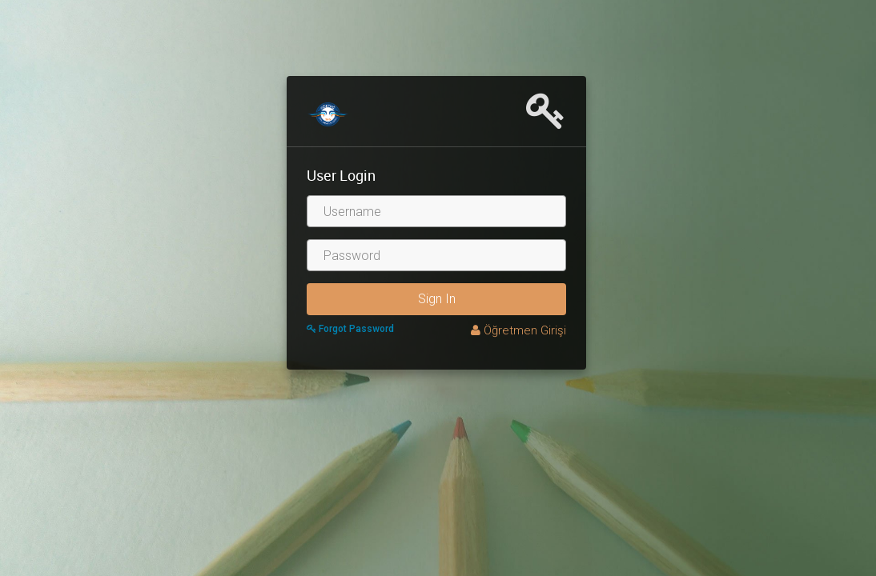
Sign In (437, 298)
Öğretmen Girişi (518, 330)
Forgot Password (350, 328)
